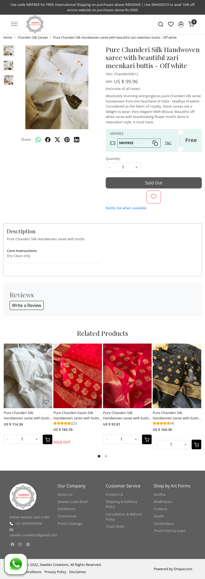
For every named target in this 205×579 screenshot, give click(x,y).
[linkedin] (76, 139)
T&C (168, 142)
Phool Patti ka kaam (170, 530)
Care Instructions (22, 250)
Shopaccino (183, 568)
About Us (65, 494)
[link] (161, 24)
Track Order (115, 526)
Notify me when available (126, 208)
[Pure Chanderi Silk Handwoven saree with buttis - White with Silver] (28, 376)
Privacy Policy (55, 571)
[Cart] (47, 439)
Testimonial (67, 516)
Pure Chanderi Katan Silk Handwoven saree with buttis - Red (77, 415)
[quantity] (123, 167)
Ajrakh (159, 516)
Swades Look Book (73, 501)
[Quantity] (22, 439)
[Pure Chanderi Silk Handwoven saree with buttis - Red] (127, 376)
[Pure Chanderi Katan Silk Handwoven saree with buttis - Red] (77, 376)
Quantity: (113, 158)
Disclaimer (77, 571)
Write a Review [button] (26, 305)
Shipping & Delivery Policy (121, 504)
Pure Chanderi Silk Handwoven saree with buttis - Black (176, 415)
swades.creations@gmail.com (33, 535)
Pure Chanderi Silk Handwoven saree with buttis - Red (126, 415)
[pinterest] (67, 139)
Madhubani (163, 501)
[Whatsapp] (38, 139)
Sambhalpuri (164, 523)
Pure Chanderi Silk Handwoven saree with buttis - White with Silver (27, 415)
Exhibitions (66, 508)
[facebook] (48, 139)
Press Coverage (70, 523)
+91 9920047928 (28, 523)
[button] (181, 24)
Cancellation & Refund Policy (123, 517)
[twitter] (57, 139)
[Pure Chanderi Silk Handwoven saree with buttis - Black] (177, 376)
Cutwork (160, 508)
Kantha (159, 494)
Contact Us (114, 494)
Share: (26, 139)
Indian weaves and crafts (30, 517)
